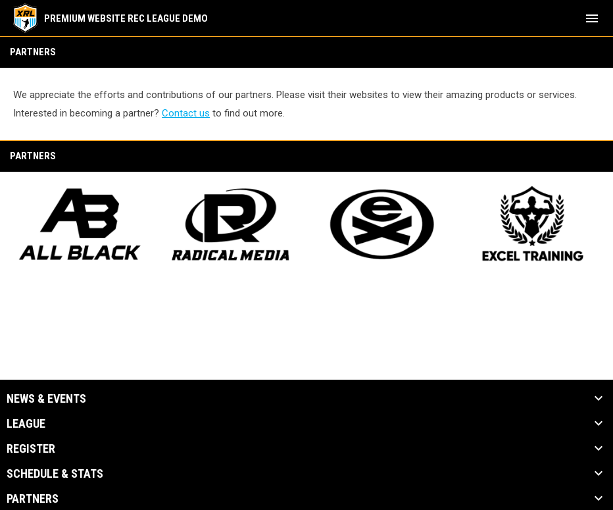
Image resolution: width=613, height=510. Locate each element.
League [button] (26, 424)
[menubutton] (592, 18)
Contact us (186, 113)
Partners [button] (33, 499)
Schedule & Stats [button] (55, 474)
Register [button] (31, 449)
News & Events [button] (46, 399)
